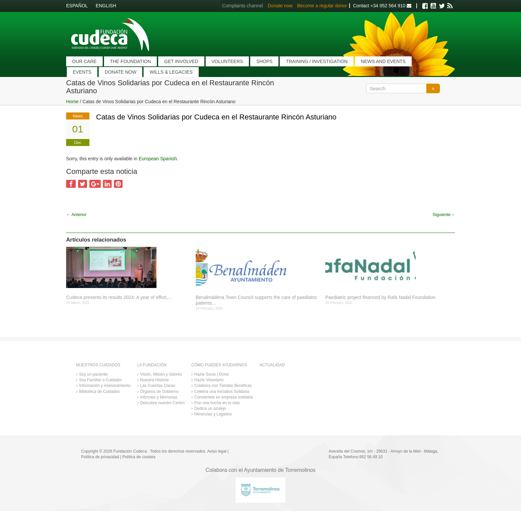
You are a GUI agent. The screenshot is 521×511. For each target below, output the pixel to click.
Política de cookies (139, 457)
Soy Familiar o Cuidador (100, 380)
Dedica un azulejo (210, 408)
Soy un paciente (93, 374)
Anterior (76, 214)
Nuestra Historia (154, 380)
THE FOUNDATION (130, 61)
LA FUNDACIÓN (152, 365)
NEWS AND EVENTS (383, 61)
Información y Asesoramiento (105, 385)
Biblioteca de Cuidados (99, 391)
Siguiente (444, 214)
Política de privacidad (100, 457)
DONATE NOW (120, 72)
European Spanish (158, 158)
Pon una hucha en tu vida (217, 403)
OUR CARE (84, 61)
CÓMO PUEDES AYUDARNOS (219, 365)
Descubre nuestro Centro (162, 403)
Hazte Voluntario (209, 380)
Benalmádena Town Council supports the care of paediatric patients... (256, 300)
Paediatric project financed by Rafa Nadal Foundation (380, 297)
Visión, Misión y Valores (161, 374)
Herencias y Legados (213, 414)
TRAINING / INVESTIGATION (317, 61)
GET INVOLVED (181, 61)
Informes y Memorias (158, 397)
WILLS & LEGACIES (171, 72)
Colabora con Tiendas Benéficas (223, 385)
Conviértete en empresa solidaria (223, 397)
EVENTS (82, 72)
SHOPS (264, 61)
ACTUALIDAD (272, 365)
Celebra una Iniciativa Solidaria (221, 391)
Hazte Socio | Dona (211, 374)
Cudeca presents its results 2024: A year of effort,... (118, 297)
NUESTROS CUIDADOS (98, 365)
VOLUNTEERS (227, 61)
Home (72, 101)
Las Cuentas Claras (157, 385)
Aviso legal (217, 451)
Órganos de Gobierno (159, 391)
